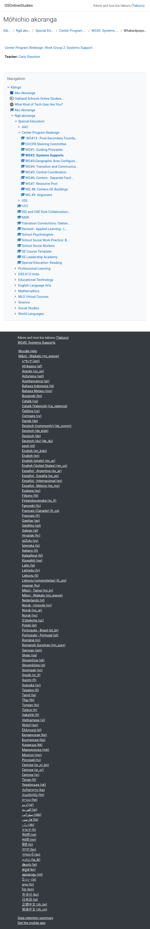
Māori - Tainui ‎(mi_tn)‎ (37, 590)
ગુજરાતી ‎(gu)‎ (31, 854)
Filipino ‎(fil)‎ (30, 496)
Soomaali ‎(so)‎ (32, 670)
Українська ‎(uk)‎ (34, 785)
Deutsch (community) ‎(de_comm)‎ (47, 426)
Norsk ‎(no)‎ (30, 615)
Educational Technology (35, 280)
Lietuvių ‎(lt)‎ (30, 576)
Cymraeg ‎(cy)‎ (32, 416)
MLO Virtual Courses (33, 297)
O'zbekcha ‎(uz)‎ (33, 620)
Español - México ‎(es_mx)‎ (41, 486)
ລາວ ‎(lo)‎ (28, 884)
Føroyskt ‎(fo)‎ (31, 506)
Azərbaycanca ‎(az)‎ (35, 381)
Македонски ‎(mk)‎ (35, 750)
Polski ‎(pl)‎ (29, 625)
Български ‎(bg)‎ (33, 740)
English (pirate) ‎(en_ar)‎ (38, 461)
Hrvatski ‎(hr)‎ (31, 535)
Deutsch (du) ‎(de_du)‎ (37, 441)
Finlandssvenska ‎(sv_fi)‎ (39, 501)
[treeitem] (75, 200)
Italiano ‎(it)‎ (30, 551)
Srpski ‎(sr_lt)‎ (31, 675)
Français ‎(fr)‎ (31, 516)
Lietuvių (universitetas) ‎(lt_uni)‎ (44, 581)
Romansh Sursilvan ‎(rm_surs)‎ (43, 645)
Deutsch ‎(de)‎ (31, 436)
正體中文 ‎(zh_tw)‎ (34, 904)
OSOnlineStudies (18, 5)
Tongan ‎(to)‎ (30, 705)
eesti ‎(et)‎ (28, 446)
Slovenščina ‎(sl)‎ (33, 665)
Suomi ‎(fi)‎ (29, 680)
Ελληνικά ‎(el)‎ (32, 730)
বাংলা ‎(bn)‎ (29, 850)
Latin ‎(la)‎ (28, 565)
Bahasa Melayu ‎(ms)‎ (37, 391)
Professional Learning (34, 269)
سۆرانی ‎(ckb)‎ (31, 815)
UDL (25, 201)
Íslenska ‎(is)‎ (31, 546)
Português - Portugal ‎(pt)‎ (40, 635)
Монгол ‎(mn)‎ (32, 755)
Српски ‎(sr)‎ (30, 775)
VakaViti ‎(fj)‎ (30, 715)
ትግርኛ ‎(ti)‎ (29, 830)
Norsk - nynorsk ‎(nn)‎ (37, 605)
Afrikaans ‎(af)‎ (32, 366)
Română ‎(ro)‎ (31, 640)
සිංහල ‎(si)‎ (29, 879)
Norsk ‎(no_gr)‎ (32, 610)
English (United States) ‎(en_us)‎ (44, 466)
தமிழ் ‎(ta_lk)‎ (31, 860)
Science (24, 302)
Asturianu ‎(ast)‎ (33, 376)
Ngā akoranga (23, 31)
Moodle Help (27, 351)
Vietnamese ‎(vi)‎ (33, 720)
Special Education (45, 31)
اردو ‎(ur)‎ (28, 805)
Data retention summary (35, 918)
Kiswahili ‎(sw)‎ (32, 560)
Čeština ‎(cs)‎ (31, 411)
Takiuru (138, 6)
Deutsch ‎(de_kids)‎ (35, 431)
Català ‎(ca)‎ (30, 401)
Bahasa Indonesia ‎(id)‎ (38, 386)
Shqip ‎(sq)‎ (29, 655)
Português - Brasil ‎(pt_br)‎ (40, 630)
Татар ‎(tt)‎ (29, 780)
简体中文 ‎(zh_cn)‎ (34, 909)
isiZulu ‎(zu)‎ (30, 541)
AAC (25, 127)
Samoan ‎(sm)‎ (32, 650)
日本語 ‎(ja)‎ (30, 899)
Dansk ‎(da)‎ (30, 421)
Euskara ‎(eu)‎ (31, 491)
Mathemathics (29, 291)
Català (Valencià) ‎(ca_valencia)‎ (44, 406)
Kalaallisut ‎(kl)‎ (32, 556)
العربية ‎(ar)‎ (29, 810)
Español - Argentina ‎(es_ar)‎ (42, 471)
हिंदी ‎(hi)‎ (27, 845)
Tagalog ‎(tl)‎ (30, 690)
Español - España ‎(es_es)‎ (40, 476)
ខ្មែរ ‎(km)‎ (28, 889)
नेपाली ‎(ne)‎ (29, 835)
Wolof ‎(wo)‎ (30, 725)
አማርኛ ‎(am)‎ (31, 361)
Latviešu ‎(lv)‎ (31, 570)
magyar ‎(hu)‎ (31, 585)
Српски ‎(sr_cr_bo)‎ (35, 765)
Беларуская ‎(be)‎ (34, 735)
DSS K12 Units (28, 274)
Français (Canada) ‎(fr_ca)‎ (40, 511)
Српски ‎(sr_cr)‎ (33, 770)
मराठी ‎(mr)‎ (29, 840)
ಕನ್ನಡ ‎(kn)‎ (29, 870)
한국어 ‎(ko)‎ (30, 895)
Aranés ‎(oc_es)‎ (33, 371)
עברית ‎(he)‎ (30, 800)
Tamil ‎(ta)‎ (29, 695)
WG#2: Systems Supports (105, 31)
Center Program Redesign (72, 31)
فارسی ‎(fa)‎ (30, 820)
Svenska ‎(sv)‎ (31, 685)
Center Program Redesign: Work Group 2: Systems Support (48, 48)
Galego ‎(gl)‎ (30, 531)
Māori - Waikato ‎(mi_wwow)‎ (38, 356)
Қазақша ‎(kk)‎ (32, 745)
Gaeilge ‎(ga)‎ (31, 521)
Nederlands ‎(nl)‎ (33, 600)
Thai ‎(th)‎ (28, 700)
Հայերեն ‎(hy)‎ (33, 795)
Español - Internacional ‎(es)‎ (42, 481)
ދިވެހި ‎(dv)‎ (28, 825)
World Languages (31, 314)
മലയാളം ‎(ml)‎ (32, 874)
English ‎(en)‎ (31, 456)
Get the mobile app (32, 923)
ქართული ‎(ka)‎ (33, 790)
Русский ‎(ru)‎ (31, 760)
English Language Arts (34, 285)
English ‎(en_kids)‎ (34, 451)
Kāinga (7, 31)
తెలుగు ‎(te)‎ (29, 865)
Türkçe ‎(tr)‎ (29, 710)
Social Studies (28, 308)
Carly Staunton (29, 57)
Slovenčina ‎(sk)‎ (33, 660)
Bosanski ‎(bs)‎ (32, 396)
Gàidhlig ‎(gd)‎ (31, 526)
